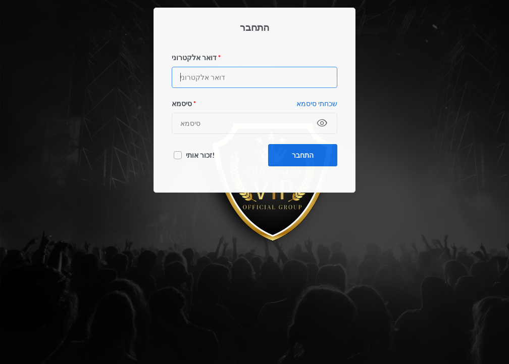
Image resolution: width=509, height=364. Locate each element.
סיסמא (184, 103)
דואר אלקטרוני (196, 57)
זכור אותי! (200, 155)
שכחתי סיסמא (316, 103)
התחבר (303, 155)
